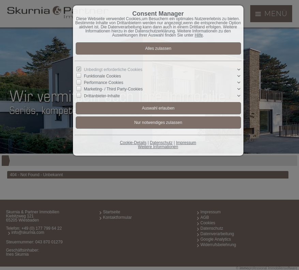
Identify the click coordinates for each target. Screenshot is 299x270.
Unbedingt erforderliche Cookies (113, 69)
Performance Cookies (103, 82)
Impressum (186, 142)
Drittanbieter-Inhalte (102, 95)
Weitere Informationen (158, 146)
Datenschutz (161, 142)
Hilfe (199, 35)
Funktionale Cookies (102, 76)
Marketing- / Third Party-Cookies (113, 89)
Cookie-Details (133, 142)
